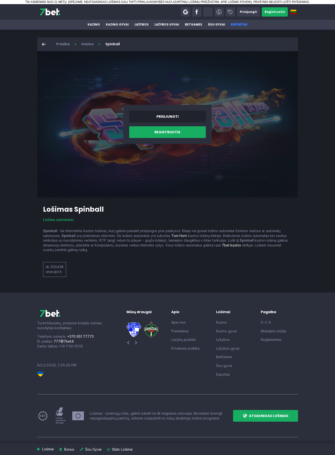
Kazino (94, 24)
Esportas (239, 24)
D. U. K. (266, 322)
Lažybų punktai (183, 339)
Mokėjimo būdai (273, 331)
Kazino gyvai (117, 24)
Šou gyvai (216, 24)
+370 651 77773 (80, 336)
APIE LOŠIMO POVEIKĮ (236, 2)
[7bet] (50, 12)
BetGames (193, 24)
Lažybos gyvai (166, 24)
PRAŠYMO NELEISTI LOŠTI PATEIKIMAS (281, 2)
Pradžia (63, 44)
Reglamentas (271, 339)
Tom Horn (179, 236)
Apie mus (178, 322)
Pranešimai (180, 331)
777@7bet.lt (64, 341)
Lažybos (142, 24)
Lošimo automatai (58, 220)
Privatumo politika (185, 348)
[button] (185, 12)
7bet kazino (231, 245)
